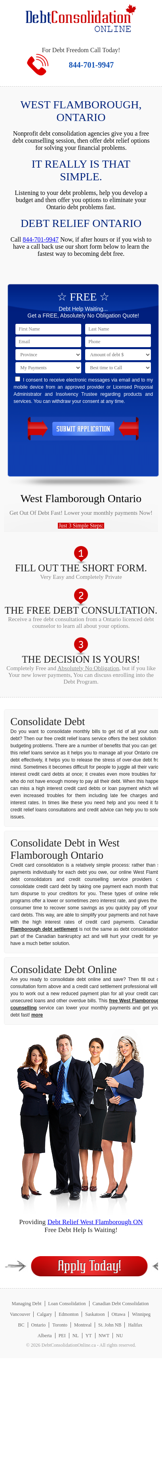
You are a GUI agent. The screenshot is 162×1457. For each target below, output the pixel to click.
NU (119, 1335)
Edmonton (68, 1314)
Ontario (38, 1325)
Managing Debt (27, 1303)
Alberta (45, 1335)
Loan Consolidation (67, 1303)
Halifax (135, 1325)
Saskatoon (95, 1314)
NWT (104, 1335)
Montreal (82, 1325)
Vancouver (20, 1314)
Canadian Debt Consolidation (121, 1303)
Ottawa (119, 1314)
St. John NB (109, 1325)
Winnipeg (141, 1314)
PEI (62, 1335)
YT (89, 1335)
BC (21, 1325)
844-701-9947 (91, 64)
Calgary (44, 1314)
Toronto (59, 1325)
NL (75, 1335)
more (37, 1015)
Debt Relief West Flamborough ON (95, 1222)
